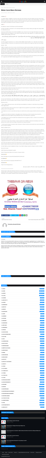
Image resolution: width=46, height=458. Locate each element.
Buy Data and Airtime (5, 454)
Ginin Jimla (23, 327)
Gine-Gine (23, 325)
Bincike (23, 309)
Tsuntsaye (23, 375)
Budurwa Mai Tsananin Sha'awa (12, 435)
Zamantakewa (23, 400)
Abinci (23, 288)
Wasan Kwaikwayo (23, 382)
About (6, 452)
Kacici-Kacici (23, 343)
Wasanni (23, 384)
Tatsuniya (23, 368)
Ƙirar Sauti (23, 407)
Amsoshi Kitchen (4, 12)
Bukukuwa (23, 311)
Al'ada (23, 295)
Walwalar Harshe (23, 379)
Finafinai (23, 320)
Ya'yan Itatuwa (23, 398)
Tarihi (23, 366)
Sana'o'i (23, 363)
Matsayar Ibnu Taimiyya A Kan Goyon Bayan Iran (15, 425)
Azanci (23, 302)
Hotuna (23, 336)
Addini (5, 7)
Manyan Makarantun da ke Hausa (23, 452)
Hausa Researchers (23, 334)
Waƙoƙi (23, 386)
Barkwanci (23, 304)
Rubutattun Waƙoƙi (23, 361)
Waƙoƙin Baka (23, 388)
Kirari (23, 352)
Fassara (23, 318)
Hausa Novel (23, 332)
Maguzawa (23, 357)
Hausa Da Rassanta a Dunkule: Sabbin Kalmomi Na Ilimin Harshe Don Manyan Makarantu (23, 430)
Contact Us (15, 452)
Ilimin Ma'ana (23, 341)
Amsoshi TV (23, 300)
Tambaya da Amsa (39, 452)
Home (2, 7)
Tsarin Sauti (23, 370)
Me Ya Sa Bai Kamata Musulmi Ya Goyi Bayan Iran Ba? (16, 440)
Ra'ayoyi (23, 359)
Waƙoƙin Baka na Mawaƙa (23, 393)
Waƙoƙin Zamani (23, 395)
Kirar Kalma (23, 350)
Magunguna (23, 354)
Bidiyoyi (23, 306)
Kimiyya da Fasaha (23, 347)
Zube (23, 402)
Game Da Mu (10, 452)
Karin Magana (23, 345)
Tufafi (23, 377)
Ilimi (23, 338)
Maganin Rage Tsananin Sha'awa (12, 420)
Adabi (23, 291)
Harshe (23, 329)
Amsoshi (8, 456)
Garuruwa (23, 322)
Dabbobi (23, 316)
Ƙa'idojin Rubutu (23, 404)
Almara (23, 297)
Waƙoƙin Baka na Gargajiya (23, 391)
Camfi (23, 313)
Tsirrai (23, 373)
